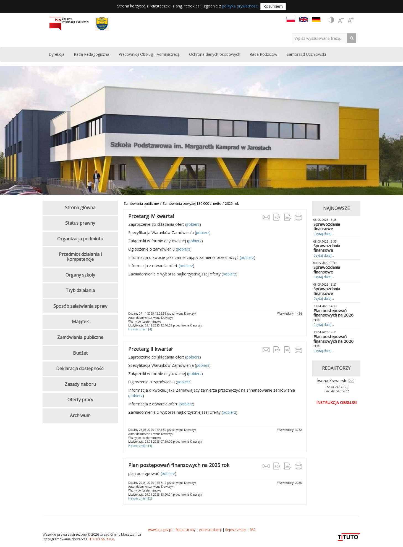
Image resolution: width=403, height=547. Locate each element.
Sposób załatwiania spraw (80, 306)
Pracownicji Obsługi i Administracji (149, 54)
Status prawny (80, 223)
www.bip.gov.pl (160, 529)
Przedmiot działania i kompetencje (80, 256)
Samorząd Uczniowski (306, 54)
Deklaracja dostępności (80, 368)
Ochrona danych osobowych (214, 54)
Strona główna (80, 208)
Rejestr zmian (235, 529)
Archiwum (80, 415)
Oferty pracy (80, 400)
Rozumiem (273, 6)
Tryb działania (80, 290)
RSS (252, 529)
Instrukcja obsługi (336, 402)
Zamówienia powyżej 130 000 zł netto (192, 203)
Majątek (80, 321)
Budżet (80, 353)
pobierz (193, 224)
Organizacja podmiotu (80, 239)
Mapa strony (185, 529)
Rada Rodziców (263, 54)
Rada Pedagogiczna (91, 54)
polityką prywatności (240, 6)
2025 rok (232, 203)
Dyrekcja (56, 54)
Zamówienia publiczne (141, 203)
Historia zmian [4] (140, 329)
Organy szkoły (80, 275)
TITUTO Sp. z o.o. (101, 539)
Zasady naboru (80, 384)
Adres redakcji (210, 529)
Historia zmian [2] (140, 498)
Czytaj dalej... (323, 234)
